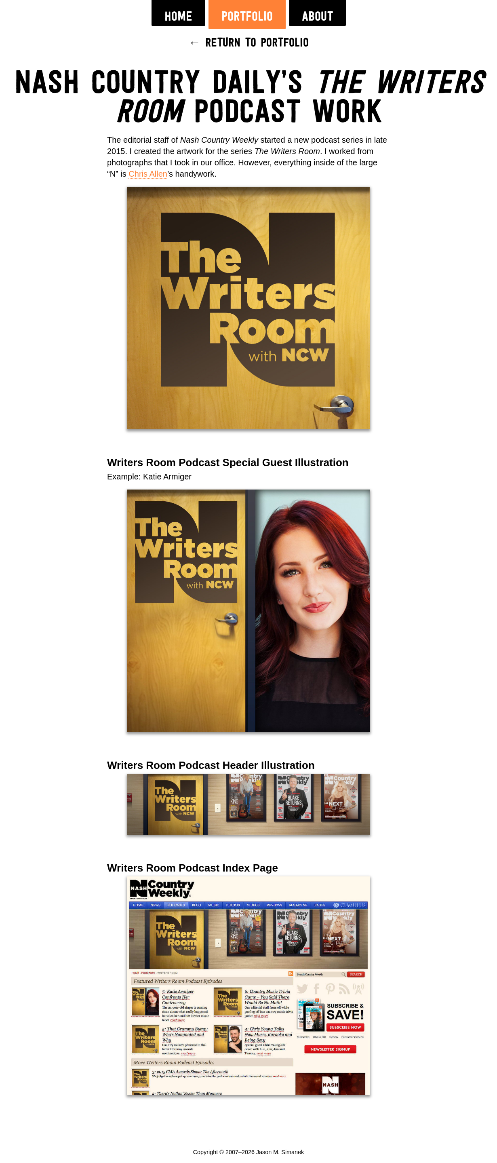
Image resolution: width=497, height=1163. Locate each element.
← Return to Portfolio (249, 43)
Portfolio (247, 17)
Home (178, 17)
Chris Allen (147, 173)
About (317, 17)
